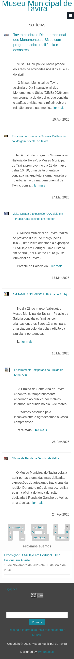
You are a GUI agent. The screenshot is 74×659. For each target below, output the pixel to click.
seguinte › (40, 537)
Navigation (70, 15)
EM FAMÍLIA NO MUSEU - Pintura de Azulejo (40, 294)
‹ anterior (39, 527)
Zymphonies (45, 651)
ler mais (59, 107)
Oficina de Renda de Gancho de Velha (35, 458)
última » (62, 537)
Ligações (11, 589)
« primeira (16, 527)
